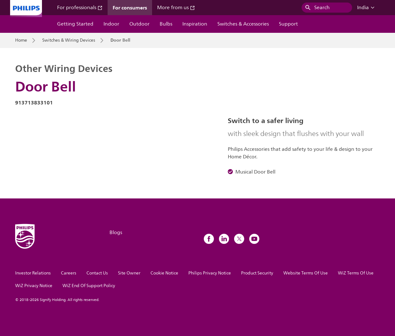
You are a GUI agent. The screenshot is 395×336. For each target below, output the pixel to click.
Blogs (115, 232)
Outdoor (139, 24)
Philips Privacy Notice (209, 273)
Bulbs (166, 24)
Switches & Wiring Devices (68, 40)
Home (21, 40)
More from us (176, 7)
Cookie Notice (164, 273)
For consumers (130, 7)
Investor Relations (33, 273)
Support (288, 24)
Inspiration (194, 24)
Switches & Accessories (243, 24)
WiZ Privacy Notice (33, 285)
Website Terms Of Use (305, 273)
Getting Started (75, 24)
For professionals (80, 7)
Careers (68, 273)
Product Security (257, 273)
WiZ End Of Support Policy (88, 285)
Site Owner (129, 273)
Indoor (111, 24)
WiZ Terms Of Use (356, 273)
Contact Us (97, 273)
